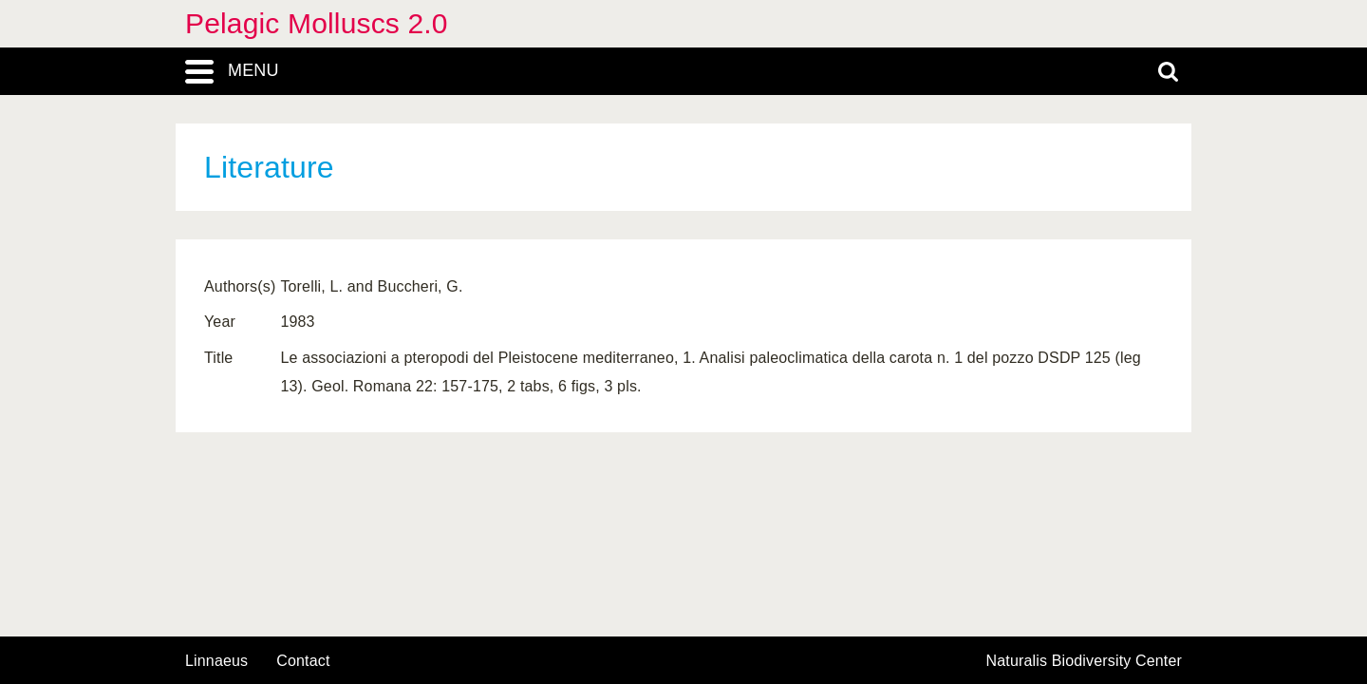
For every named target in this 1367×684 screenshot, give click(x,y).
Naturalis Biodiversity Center (1084, 661)
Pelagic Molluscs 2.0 (316, 23)
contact (302, 661)
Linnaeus (216, 661)
